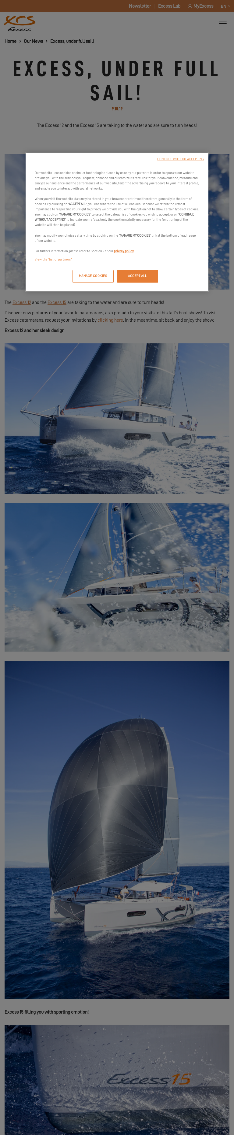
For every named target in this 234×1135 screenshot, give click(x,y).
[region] (117, 222)
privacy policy (124, 251)
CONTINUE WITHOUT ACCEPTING (180, 159)
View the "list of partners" (53, 259)
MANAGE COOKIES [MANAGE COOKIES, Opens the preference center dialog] (93, 276)
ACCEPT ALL (137, 276)
